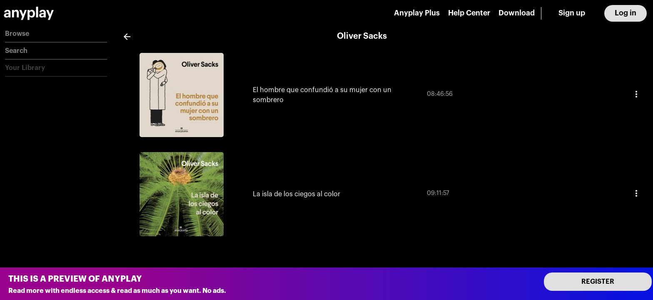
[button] (56, 33)
